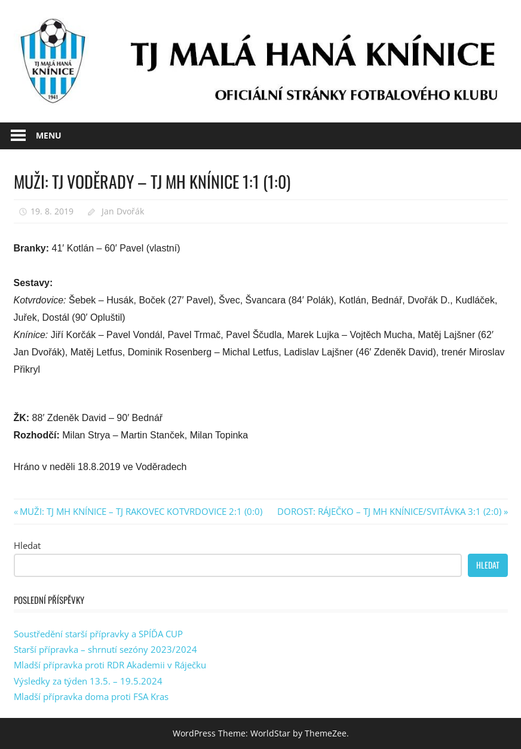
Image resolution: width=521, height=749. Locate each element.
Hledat (27, 545)
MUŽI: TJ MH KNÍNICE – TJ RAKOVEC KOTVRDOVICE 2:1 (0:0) (140, 511)
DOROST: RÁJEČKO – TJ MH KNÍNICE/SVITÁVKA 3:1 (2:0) (389, 511)
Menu (49, 135)
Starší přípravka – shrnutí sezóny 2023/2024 (105, 649)
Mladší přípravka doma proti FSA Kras (91, 696)
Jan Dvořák (123, 211)
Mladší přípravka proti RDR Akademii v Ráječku (110, 665)
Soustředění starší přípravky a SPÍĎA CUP (98, 634)
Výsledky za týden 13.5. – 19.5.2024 (88, 681)
